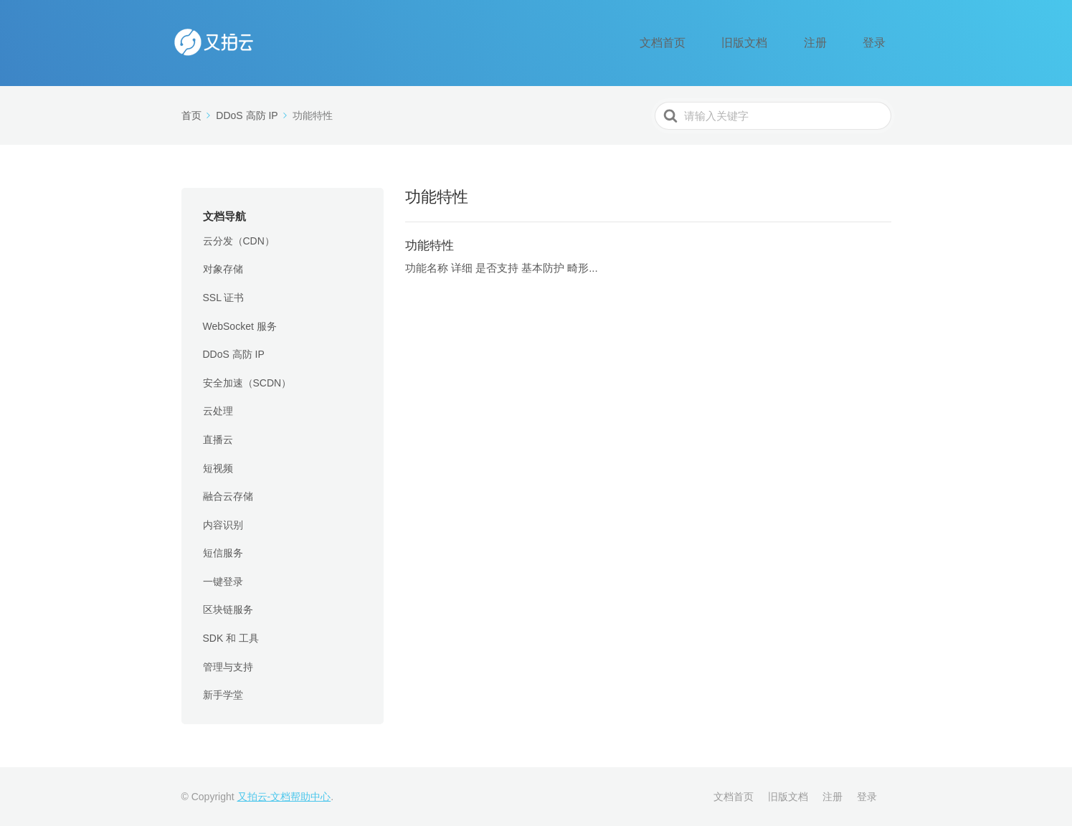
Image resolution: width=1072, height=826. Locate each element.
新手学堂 (223, 695)
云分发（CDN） (239, 241)
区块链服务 (228, 609)
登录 (882, 43)
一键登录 (223, 581)
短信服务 (223, 553)
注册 (837, 43)
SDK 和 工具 (231, 638)
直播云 (218, 439)
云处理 (218, 411)
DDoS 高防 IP (234, 354)
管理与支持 (228, 667)
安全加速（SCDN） (247, 383)
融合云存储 (228, 496)
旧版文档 (782, 43)
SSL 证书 (224, 297)
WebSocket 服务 (240, 326)
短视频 (218, 468)
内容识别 (223, 525)
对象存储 (223, 269)
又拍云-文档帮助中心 (284, 796)
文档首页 (716, 43)
